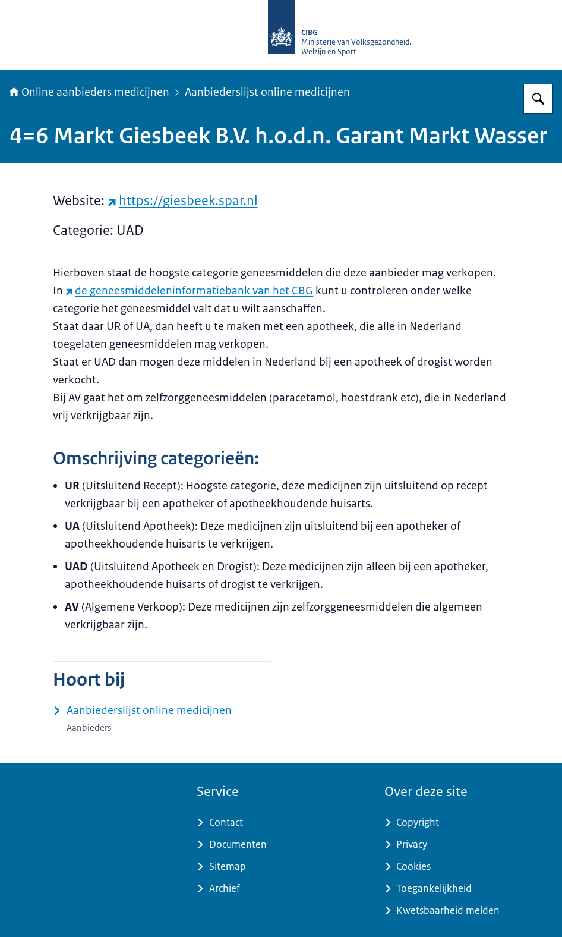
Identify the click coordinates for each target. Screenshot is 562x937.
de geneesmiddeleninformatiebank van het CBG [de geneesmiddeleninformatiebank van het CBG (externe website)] (189, 291)
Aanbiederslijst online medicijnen (267, 92)
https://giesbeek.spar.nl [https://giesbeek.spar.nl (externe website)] (183, 200)
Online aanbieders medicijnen (89, 92)
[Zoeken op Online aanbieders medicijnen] (538, 98)
